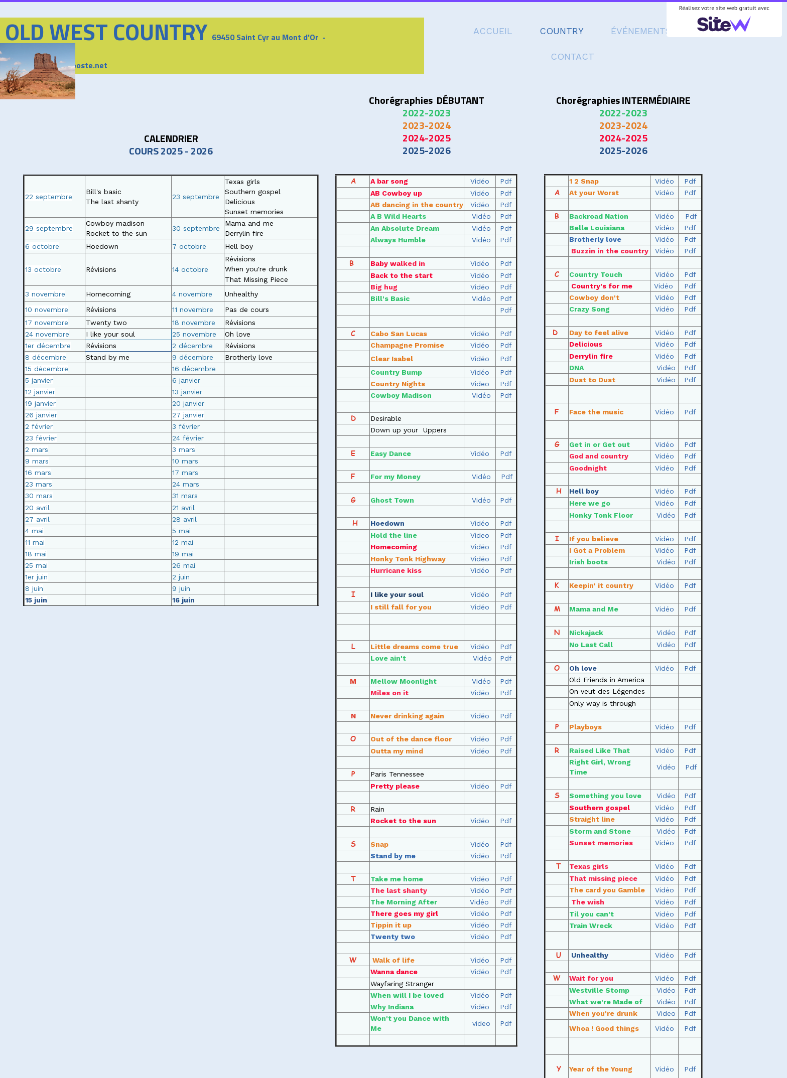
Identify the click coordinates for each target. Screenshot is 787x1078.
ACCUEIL (492, 31)
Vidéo (664, 181)
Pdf (690, 181)
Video (666, 1013)
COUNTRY (562, 31)
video (481, 1023)
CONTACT (572, 56)
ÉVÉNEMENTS (641, 31)
